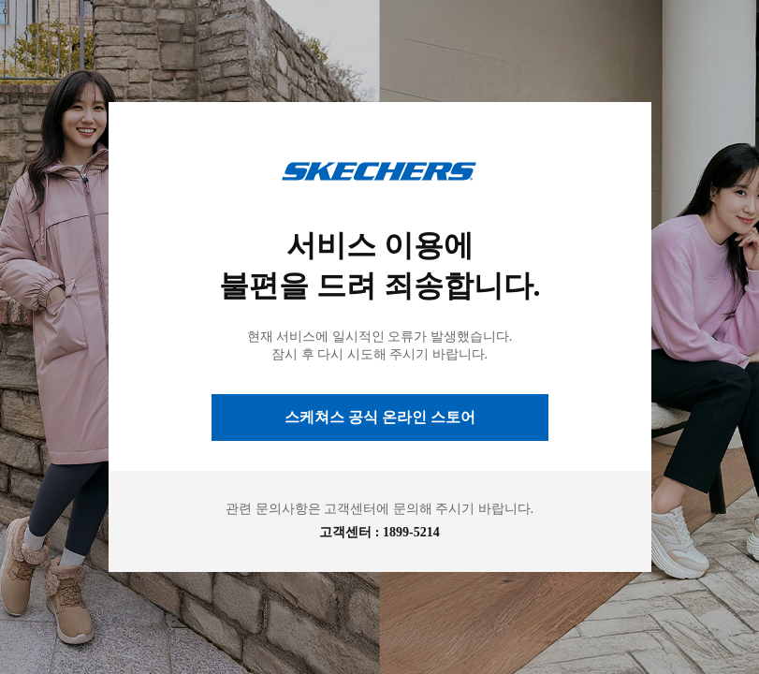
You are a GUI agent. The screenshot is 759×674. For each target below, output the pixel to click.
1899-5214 (411, 532)
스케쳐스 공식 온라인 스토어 (380, 417)
